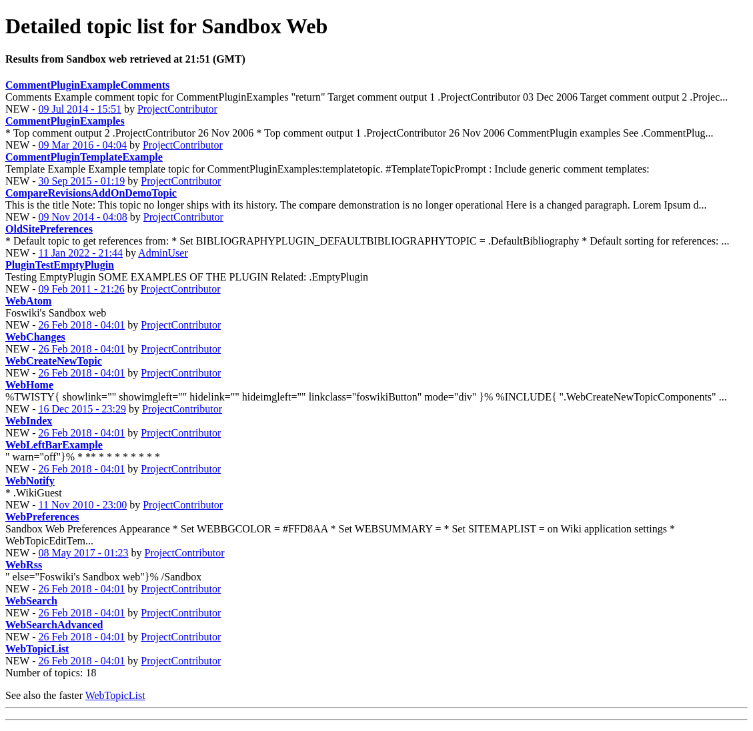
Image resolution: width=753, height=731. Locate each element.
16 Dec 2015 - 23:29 (82, 408)
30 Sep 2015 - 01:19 (81, 181)
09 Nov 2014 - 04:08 (82, 217)
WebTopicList (115, 695)
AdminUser (163, 253)
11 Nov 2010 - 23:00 (82, 504)
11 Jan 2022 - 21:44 (80, 253)
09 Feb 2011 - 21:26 (81, 289)
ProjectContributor (177, 109)
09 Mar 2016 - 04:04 (82, 145)
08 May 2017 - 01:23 (83, 552)
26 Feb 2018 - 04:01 (81, 325)
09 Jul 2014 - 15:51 (79, 109)
